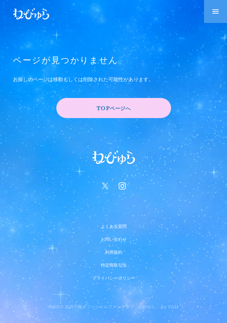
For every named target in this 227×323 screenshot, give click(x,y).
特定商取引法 (114, 264)
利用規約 (113, 251)
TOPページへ (113, 108)
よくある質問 (114, 225)
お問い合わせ (114, 238)
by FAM (170, 306)
